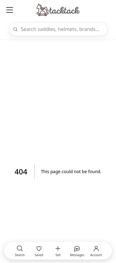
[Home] (58, 10)
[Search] (62, 29)
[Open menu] (9, 10)
